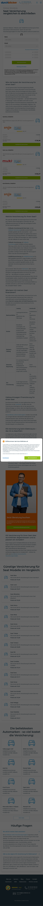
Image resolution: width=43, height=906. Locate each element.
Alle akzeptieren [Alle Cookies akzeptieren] (32, 458)
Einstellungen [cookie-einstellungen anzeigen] (6, 458)
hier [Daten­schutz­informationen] (27, 453)
